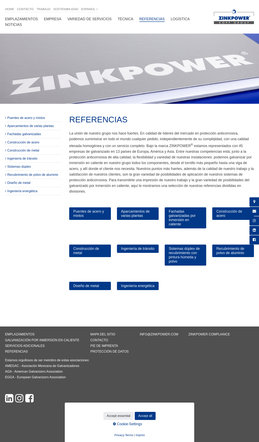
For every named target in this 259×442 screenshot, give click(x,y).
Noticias (13, 25)
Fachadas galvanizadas (24, 134)
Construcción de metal (23, 150)
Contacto (25, 9)
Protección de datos (109, 351)
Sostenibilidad (65, 9)
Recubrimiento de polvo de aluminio (32, 174)
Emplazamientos (21, 19)
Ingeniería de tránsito (22, 158)
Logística (180, 19)
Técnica (125, 19)
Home (9, 9)
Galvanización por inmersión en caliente (42, 340)
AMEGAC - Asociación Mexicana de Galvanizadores (42, 366)
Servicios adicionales (25, 346)
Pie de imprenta (104, 346)
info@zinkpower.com (159, 334)
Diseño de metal (18, 182)
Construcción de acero (23, 142)
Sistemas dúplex (19, 166)
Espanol (88, 9)
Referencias (152, 19)
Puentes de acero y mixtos (26, 118)
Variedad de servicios (89, 19)
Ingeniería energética (22, 191)
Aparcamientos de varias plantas (30, 126)
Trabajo (43, 9)
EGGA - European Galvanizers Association (35, 377)
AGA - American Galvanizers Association (34, 371)
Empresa (52, 19)
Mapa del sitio (102, 334)
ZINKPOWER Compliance (209, 334)
